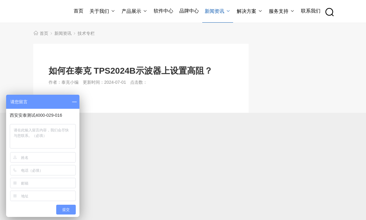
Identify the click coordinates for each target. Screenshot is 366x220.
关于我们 (102, 11)
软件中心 (163, 10)
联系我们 (310, 10)
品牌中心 (189, 10)
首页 (78, 10)
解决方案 (250, 11)
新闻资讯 (218, 11)
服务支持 (282, 11)
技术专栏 (86, 33)
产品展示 (135, 11)
